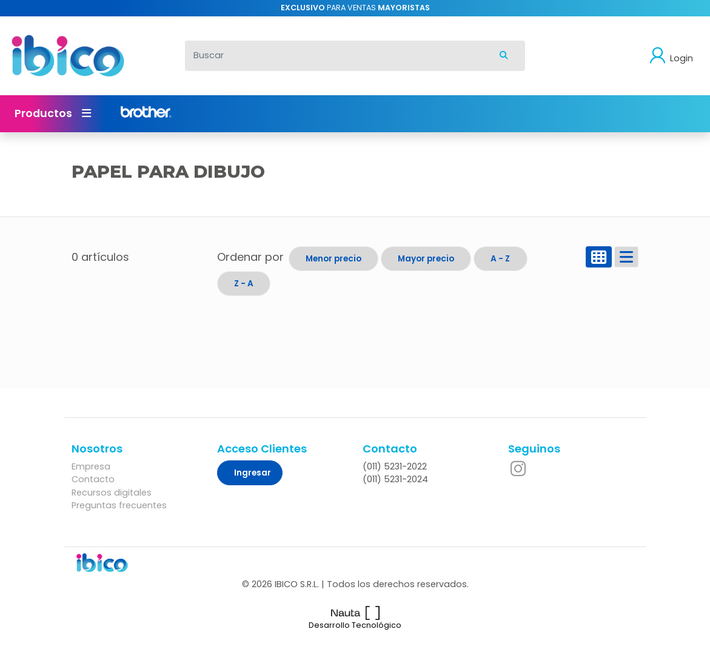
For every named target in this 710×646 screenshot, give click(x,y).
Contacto (93, 479)
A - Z (500, 258)
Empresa (91, 466)
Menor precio (333, 258)
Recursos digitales (112, 492)
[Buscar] (334, 56)
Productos (53, 113)
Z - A (243, 283)
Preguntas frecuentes (119, 505)
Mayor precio (426, 258)
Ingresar (252, 473)
